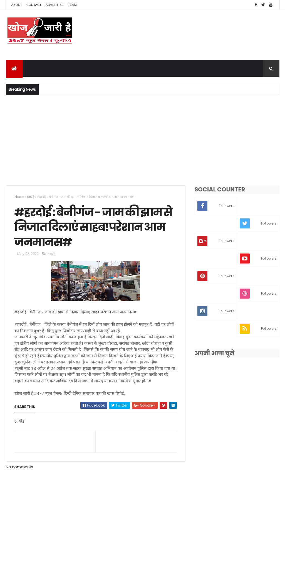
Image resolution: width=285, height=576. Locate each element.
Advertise (55, 4)
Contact (33, 4)
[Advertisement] (142, 139)
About (16, 4)
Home (19, 196)
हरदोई (30, 196)
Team (72, 4)
